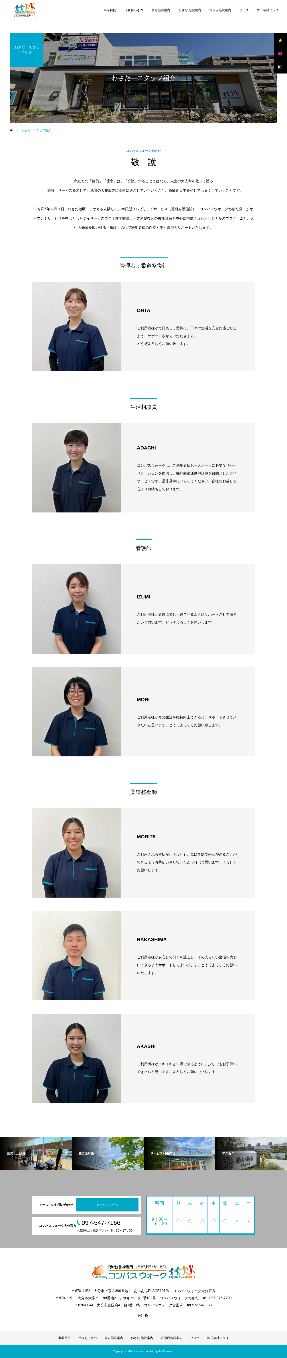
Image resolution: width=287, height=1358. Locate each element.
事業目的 (110, 10)
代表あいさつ (133, 10)
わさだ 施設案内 (189, 10)
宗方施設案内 (160, 10)
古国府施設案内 (220, 10)
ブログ (244, 10)
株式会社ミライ (268, 10)
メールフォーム (107, 1205)
